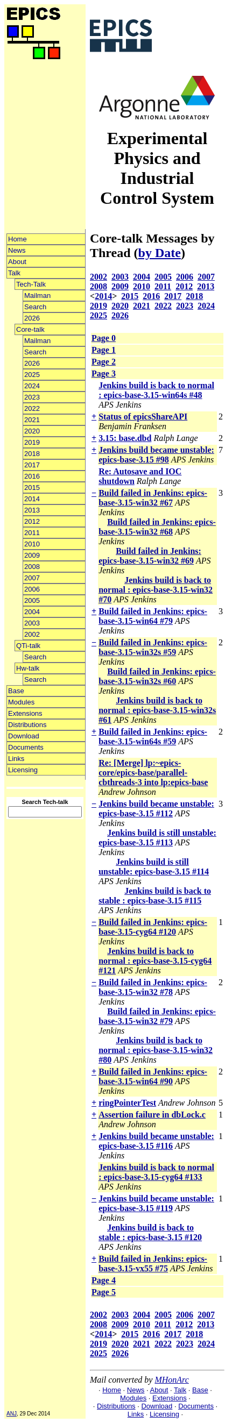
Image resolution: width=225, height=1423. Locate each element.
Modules (21, 702)
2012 (32, 521)
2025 (32, 375)
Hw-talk (27, 668)
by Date (159, 253)
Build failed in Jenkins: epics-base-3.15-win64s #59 (153, 736)
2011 (32, 533)
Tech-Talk (31, 284)
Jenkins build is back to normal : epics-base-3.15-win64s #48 (156, 390)
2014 (32, 499)
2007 (32, 578)
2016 (32, 476)
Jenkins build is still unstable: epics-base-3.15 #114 (154, 866)
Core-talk (30, 329)
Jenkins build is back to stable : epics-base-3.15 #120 (150, 1232)
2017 (32, 465)
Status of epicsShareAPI (143, 416)
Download (23, 736)
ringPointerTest (127, 1102)
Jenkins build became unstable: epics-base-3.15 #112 (156, 808)
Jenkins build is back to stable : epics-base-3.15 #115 (155, 895)
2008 (32, 567)
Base (16, 691)
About (17, 262)
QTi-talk (28, 646)
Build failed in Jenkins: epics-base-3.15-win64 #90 (153, 1076)
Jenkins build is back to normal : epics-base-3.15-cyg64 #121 (155, 961)
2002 (32, 634)
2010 (32, 544)
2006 (32, 589)
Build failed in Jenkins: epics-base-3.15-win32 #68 (157, 526)
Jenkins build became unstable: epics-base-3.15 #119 (156, 1203)
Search (35, 307)
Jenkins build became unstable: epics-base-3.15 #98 (156, 454)
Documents (26, 747)
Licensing (23, 770)
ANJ (11, 1414)
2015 (32, 487)
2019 (32, 442)
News (17, 250)
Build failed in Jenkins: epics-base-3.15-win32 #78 (153, 987)
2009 (32, 555)
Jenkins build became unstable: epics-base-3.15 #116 (156, 1141)
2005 (32, 600)
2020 (32, 431)
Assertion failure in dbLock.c (152, 1114)
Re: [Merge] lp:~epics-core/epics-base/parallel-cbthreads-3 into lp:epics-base (153, 772)
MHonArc (171, 1379)
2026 (32, 318)
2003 (32, 623)
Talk (14, 273)
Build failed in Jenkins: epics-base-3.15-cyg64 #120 (153, 926)
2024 (32, 386)
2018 (32, 454)
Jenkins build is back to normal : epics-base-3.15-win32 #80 (156, 1050)
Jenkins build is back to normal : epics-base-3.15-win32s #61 (157, 710)
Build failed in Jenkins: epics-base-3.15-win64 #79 (153, 616)
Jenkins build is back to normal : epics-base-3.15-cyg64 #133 (156, 1172)
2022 (32, 408)
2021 (32, 420)
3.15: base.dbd (125, 438)
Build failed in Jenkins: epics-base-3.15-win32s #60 (157, 676)
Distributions (27, 725)
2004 (32, 612)
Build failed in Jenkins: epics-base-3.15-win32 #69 (150, 555)
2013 (32, 510)
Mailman (37, 295)
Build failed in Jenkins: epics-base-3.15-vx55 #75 (153, 1263)
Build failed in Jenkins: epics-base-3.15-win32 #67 (153, 497)
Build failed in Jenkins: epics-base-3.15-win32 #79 (157, 1016)
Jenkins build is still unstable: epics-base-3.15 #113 (157, 837)
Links (16, 759)
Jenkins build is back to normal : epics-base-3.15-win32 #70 (156, 589)
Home (17, 239)
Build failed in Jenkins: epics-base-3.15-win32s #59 (153, 647)
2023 (32, 397)
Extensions (25, 713)
